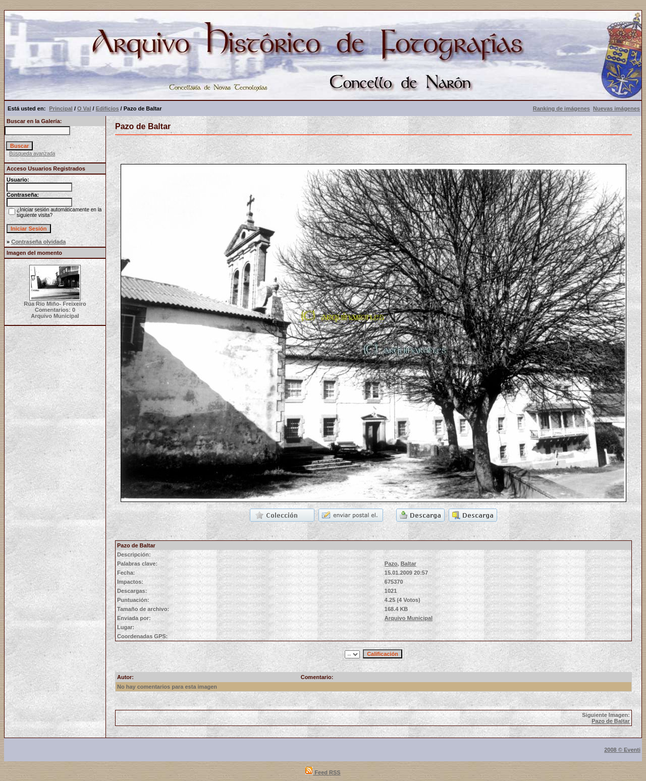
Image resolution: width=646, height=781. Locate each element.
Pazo (391, 564)
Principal (60, 108)
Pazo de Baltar (610, 721)
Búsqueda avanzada (32, 153)
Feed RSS (322, 772)
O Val (84, 108)
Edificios (107, 108)
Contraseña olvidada (38, 242)
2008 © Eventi (622, 750)
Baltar (408, 564)
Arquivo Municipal (409, 618)
